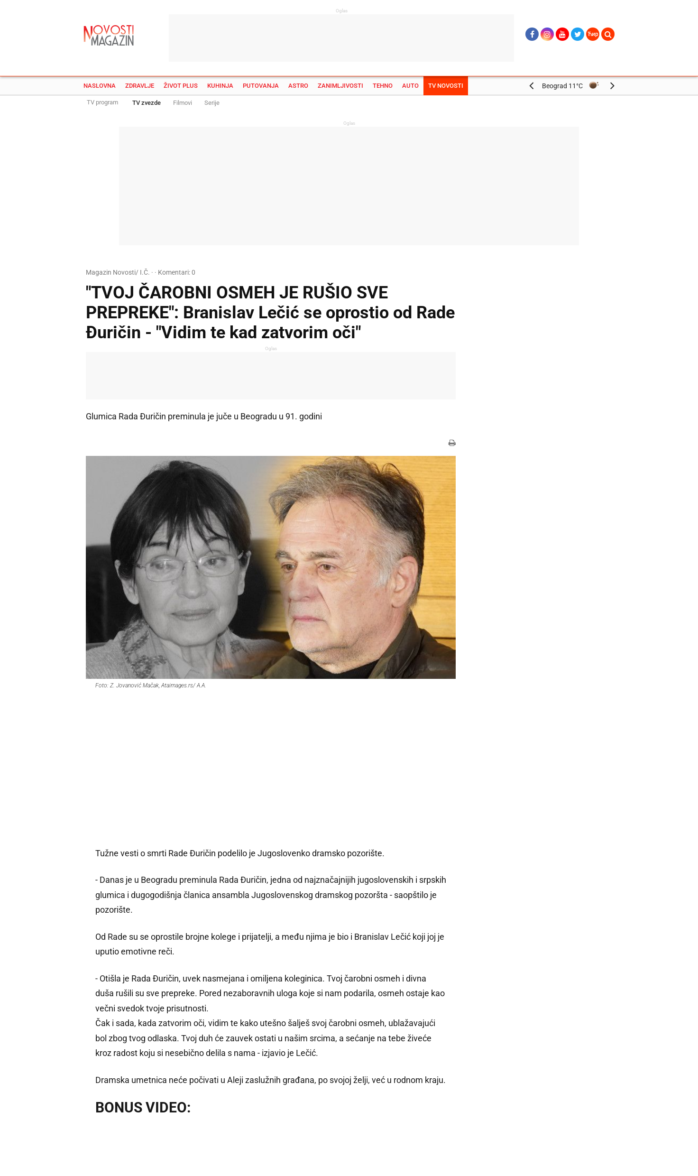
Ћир (593, 34)
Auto (410, 85)
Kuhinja (220, 85)
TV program (102, 102)
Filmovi (182, 102)
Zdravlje (139, 85)
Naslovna (99, 85)
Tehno (383, 85)
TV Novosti (445, 85)
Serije (212, 102)
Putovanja (261, 85)
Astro (298, 85)
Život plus (181, 85)
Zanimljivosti (340, 85)
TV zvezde (146, 102)
